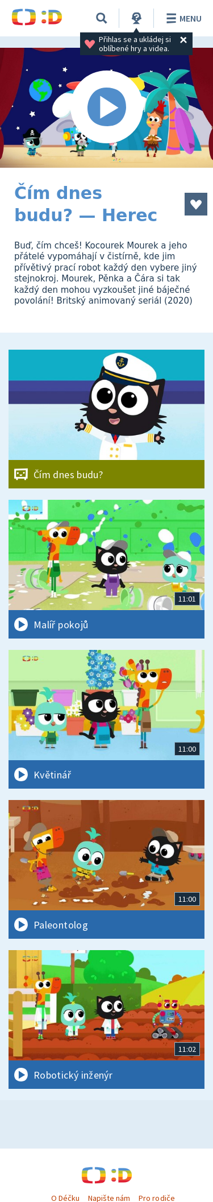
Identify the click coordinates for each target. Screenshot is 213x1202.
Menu (182, 18)
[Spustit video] (106, 108)
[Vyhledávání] (102, 18)
